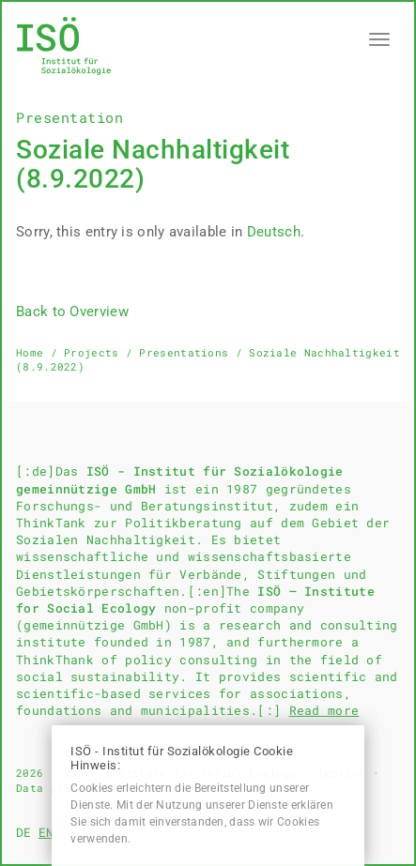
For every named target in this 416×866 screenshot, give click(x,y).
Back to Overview (72, 311)
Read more (324, 710)
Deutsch (273, 231)
